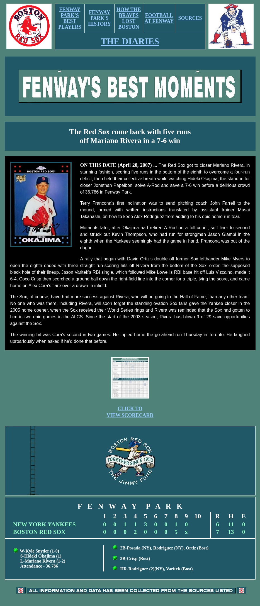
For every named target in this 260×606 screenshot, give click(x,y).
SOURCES (190, 18)
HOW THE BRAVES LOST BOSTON (128, 18)
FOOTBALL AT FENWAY (159, 18)
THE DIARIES (130, 41)
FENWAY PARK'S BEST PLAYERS (69, 18)
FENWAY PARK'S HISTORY (99, 18)
